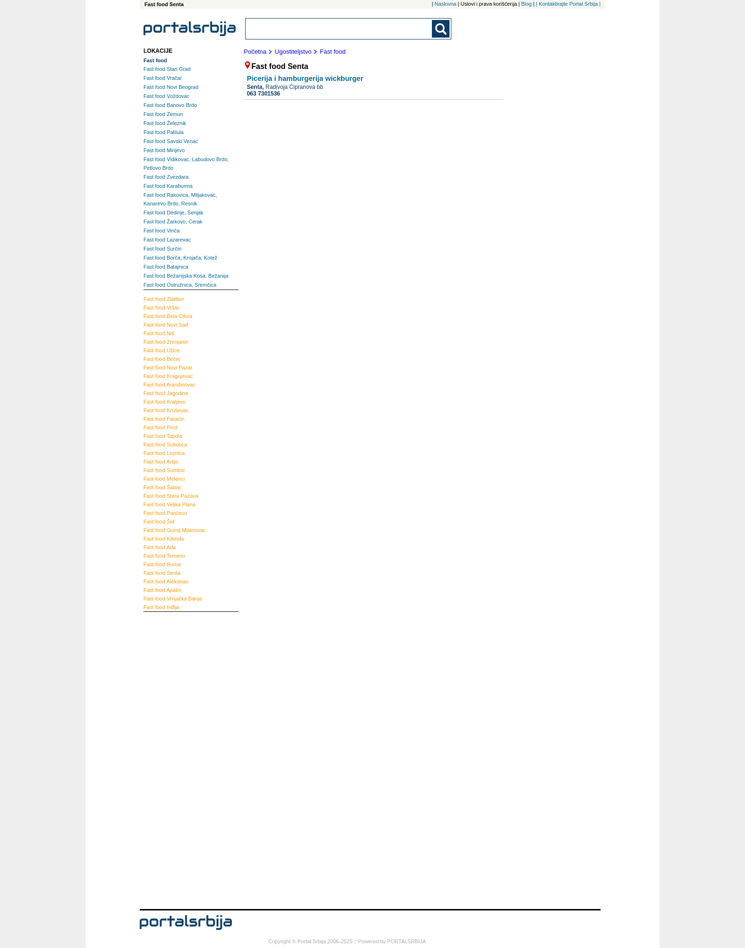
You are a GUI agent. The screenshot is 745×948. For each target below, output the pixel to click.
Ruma (162, 564)
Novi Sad (165, 325)
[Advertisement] (181, 759)
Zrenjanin (166, 342)
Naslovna (446, 4)
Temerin (164, 556)
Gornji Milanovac (174, 530)
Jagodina (165, 393)
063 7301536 (263, 93)
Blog (526, 4)
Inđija (161, 607)
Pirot (160, 427)
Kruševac (166, 410)
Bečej (161, 359)
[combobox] (339, 29)
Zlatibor (163, 299)
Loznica (164, 453)
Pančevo (165, 513)
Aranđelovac (169, 384)
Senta (162, 573)
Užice (161, 350)
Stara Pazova (170, 496)
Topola (162, 436)
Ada (159, 547)
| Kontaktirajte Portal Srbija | (568, 4)
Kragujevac (168, 376)
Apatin (162, 590)
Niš (158, 333)
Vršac (161, 307)
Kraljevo (164, 402)
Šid (158, 521)
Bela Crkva (167, 316)
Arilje (160, 461)
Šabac (162, 487)
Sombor (164, 470)
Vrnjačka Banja (172, 598)
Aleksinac (166, 581)
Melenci (164, 479)
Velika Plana (169, 504)
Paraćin (163, 419)
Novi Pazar (167, 367)
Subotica (165, 444)
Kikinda (163, 539)
